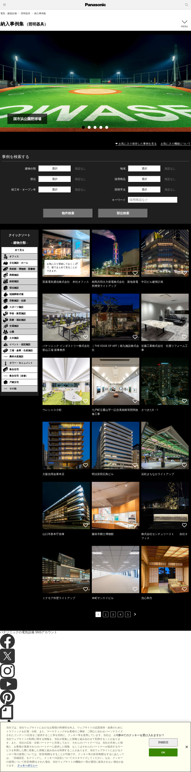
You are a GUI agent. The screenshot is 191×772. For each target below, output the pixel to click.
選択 (54, 168)
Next (180, 83)
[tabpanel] (95, 83)
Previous (11, 83)
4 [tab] (101, 128)
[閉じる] (186, 750)
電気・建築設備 (8, 13)
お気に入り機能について (176, 143)
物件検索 (68, 213)
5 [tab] (107, 128)
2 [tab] (90, 128)
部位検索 (123, 213)
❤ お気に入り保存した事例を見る (136, 143)
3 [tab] (95, 128)
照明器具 (25, 13)
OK (163, 755)
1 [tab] (84, 128)
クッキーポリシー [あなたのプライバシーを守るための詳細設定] (27, 768)
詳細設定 (163, 745)
